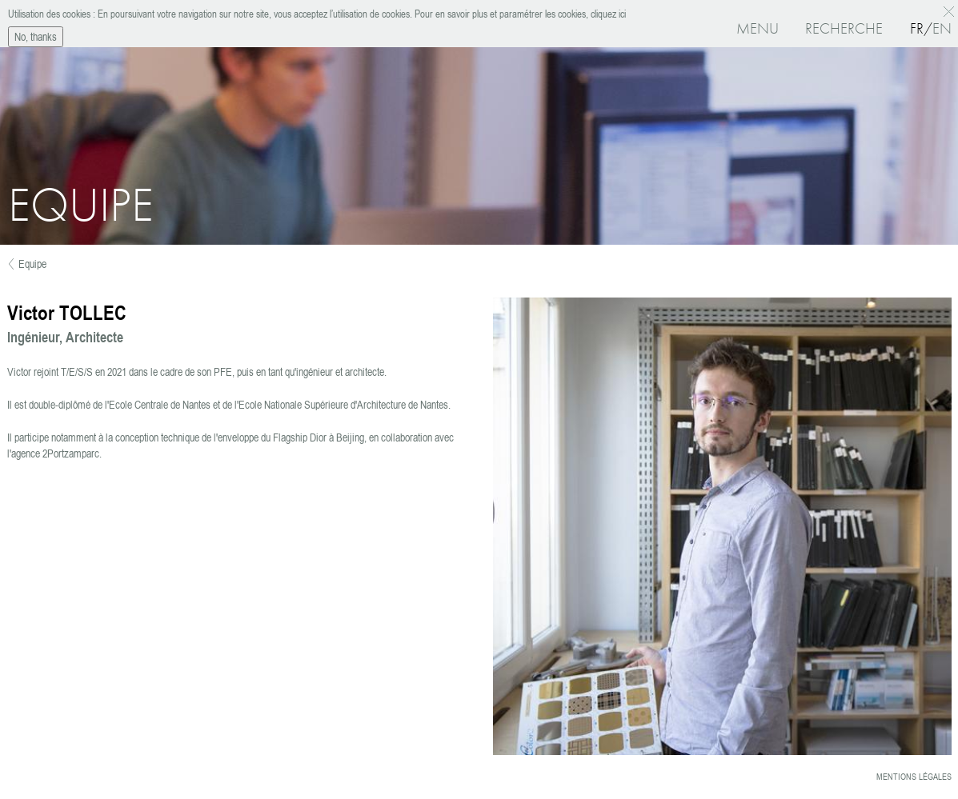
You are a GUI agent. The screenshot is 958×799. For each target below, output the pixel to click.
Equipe (32, 264)
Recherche (844, 28)
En (942, 28)
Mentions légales (914, 776)
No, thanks (35, 34)
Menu (757, 28)
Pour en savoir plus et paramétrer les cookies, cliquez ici (519, 11)
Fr (917, 28)
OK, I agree (951, 9)
